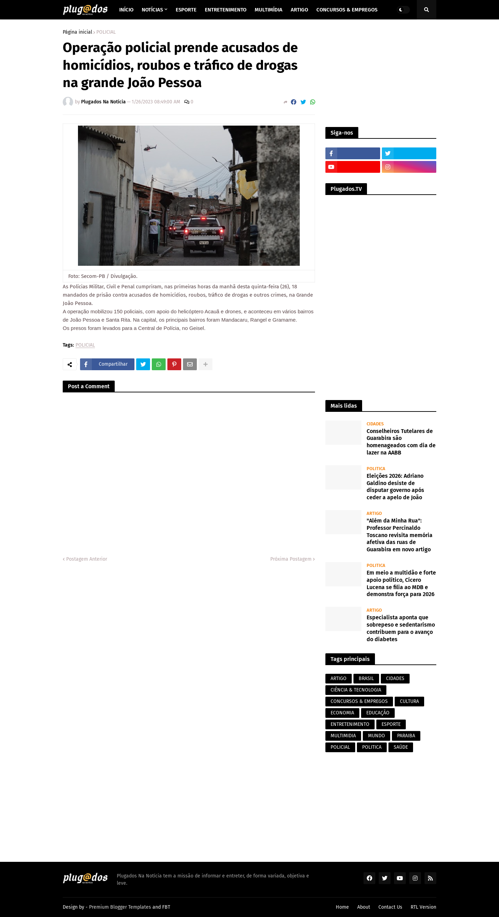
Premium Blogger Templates (120, 907)
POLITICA (372, 747)
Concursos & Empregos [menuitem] (346, 10)
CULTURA (409, 701)
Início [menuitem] (126, 10)
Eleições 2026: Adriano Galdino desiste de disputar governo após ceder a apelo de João (395, 487)
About (363, 907)
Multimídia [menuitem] (268, 10)
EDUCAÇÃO (377, 713)
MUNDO (376, 736)
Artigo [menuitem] (299, 10)
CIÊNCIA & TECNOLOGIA (356, 690)
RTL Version (423, 907)
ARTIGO (339, 678)
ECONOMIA (342, 713)
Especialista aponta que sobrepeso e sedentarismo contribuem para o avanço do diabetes (401, 628)
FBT (166, 907)
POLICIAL (106, 32)
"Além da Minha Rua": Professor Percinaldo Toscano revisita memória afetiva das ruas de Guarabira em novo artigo (399, 535)
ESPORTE (391, 724)
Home (342, 907)
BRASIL (366, 678)
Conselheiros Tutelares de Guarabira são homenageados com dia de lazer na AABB (401, 442)
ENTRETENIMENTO (350, 724)
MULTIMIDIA (343, 736)
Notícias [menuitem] (152, 10)
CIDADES (395, 678)
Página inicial (77, 32)
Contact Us (390, 907)
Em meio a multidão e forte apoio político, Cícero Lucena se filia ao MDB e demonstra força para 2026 (401, 583)
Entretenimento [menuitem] (225, 10)
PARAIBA (406, 736)
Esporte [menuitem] (186, 10)
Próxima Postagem (291, 559)
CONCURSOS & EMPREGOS (359, 701)
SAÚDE (401, 747)
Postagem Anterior (86, 559)
